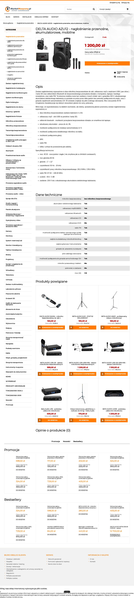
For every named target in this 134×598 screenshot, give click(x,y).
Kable (8, 353)
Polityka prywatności (13, 576)
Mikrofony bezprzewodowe (16, 126)
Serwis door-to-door (55, 564)
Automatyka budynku (14, 314)
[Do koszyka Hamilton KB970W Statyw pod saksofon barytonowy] (56, 534)
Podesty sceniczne (13, 348)
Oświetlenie (10, 319)
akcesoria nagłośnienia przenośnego (14, 78)
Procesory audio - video (14, 194)
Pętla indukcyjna (12, 102)
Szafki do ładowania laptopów (13, 304)
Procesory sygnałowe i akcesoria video (14, 225)
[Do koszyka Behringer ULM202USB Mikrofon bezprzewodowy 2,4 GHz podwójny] (88, 534)
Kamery (9, 231)
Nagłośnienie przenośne (15, 37)
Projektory (10, 259)
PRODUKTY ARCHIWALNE (15, 386)
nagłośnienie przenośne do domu (15, 67)
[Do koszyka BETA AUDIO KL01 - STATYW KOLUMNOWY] (82, 328)
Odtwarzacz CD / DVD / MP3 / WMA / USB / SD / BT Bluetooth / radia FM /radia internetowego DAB (16, 176)
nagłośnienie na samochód (15, 71)
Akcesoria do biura (13, 309)
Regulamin (10, 573)
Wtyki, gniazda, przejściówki (16, 358)
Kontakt (92, 561)
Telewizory (10, 275)
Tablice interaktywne (14, 250)
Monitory (9, 236)
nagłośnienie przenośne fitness (17, 59)
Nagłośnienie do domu (14, 107)
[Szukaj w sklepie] (78, 9)
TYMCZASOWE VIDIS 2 (14, 391)
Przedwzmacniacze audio (15, 155)
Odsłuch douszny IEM (14, 146)
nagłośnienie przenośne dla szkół (15, 41)
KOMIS (8, 377)
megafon (10, 75)
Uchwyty (9, 280)
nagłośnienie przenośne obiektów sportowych (14, 45)
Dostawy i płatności (13, 559)
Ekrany (8, 255)
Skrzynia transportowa (14, 362)
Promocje (9, 405)
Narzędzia (9, 344)
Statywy (9, 328)
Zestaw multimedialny (14, 284)
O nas (92, 559)
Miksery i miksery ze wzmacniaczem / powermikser (13, 161)
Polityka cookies (11, 578)
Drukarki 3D (10, 298)
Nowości (9, 400)
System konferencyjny (14, 98)
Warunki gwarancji (54, 559)
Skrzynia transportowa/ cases (14, 338)
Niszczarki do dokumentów (16, 372)
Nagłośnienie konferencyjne (16, 93)
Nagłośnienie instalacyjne (15, 88)
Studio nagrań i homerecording (12, 204)
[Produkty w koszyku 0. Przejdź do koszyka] (114, 9)
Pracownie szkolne (13, 294)
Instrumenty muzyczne (14, 367)
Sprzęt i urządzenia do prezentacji (14, 265)
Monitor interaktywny (14, 245)
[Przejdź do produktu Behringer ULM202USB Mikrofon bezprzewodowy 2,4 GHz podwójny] (88, 527)
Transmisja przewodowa (15, 135)
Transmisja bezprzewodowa (16, 130)
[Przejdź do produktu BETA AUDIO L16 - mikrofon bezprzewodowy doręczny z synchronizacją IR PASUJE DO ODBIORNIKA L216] (88, 507)
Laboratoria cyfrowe (13, 289)
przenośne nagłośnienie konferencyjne (14, 55)
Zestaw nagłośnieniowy (15, 83)
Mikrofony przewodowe (15, 121)
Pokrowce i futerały (13, 333)
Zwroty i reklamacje (13, 566)
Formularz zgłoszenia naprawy (58, 561)
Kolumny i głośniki (13, 112)
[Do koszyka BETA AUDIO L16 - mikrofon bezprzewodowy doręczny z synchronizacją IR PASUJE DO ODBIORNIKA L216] (88, 514)
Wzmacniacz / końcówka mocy (15, 168)
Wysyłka (9, 561)
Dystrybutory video (13, 220)
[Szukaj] (93, 9)
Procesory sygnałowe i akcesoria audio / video (14, 188)
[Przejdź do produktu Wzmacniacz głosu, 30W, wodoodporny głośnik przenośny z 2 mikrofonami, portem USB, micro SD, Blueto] (56, 477)
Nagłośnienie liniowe (14, 116)
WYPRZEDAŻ (11, 381)
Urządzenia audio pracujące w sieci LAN (16, 140)
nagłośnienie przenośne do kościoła (15, 50)
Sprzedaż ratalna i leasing (15, 564)
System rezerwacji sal (14, 241)
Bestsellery (78, 441)
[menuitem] (8, 17)
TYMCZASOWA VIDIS (13, 395)
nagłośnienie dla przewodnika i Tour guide (17, 63)
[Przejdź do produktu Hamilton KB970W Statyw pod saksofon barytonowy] (56, 527)
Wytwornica (10, 323)
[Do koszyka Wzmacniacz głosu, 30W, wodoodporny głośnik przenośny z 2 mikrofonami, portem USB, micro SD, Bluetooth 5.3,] (56, 490)
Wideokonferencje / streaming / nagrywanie (15, 215)
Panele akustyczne (13, 209)
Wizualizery (10, 270)
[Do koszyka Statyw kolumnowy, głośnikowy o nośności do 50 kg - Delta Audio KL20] (82, 420)
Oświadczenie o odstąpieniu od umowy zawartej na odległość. (24, 570)
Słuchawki (10, 151)
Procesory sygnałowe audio (16, 183)
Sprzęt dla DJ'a (11, 199)
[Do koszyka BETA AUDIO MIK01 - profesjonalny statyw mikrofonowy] (114, 328)
